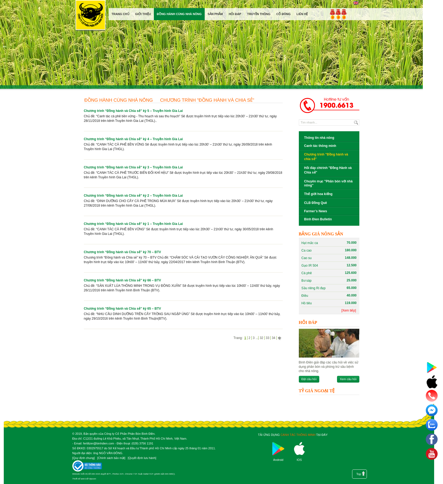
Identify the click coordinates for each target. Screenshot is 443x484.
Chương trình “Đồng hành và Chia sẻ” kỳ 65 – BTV (122, 308)
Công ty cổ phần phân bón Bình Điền (90, 16)
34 (273, 338)
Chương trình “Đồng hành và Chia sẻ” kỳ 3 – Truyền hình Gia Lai (133, 167)
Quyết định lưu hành (142, 458)
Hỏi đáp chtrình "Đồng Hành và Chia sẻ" (328, 170)
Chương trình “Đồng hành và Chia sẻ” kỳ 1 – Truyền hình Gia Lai (133, 224)
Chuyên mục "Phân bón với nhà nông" (328, 183)
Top (358, 474)
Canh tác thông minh (320, 146)
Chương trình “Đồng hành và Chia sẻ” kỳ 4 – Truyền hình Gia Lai (133, 139)
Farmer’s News (315, 211)
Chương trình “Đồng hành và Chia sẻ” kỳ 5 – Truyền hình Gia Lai (133, 111)
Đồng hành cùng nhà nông (118, 100)
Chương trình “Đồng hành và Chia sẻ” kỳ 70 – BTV (122, 252)
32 (261, 338)
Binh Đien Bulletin (318, 219)
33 (267, 338)
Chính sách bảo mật (111, 458)
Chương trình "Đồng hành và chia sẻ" (207, 100)
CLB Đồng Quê (315, 203)
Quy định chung (83, 458)
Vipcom (92, 479)
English (356, 3)
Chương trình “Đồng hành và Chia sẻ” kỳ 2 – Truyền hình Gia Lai (133, 195)
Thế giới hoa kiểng (318, 194)
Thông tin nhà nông (319, 138)
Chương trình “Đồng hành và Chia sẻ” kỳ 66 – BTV (122, 280)
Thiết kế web (78, 479)
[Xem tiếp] (348, 310)
